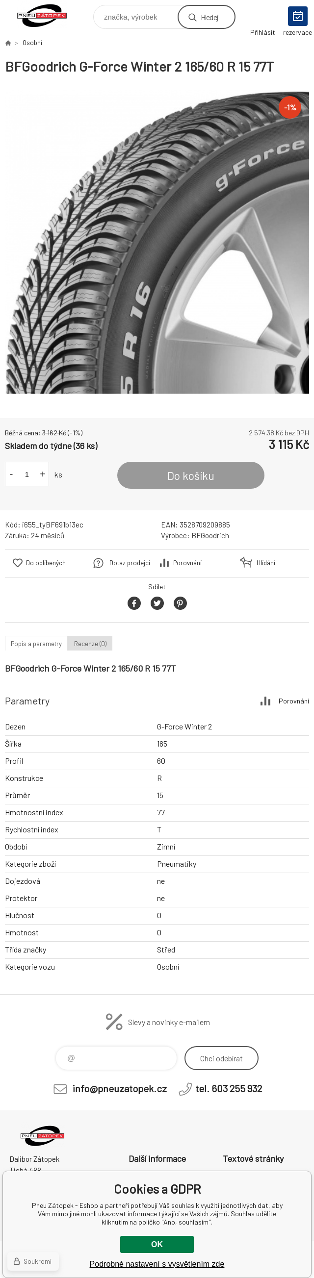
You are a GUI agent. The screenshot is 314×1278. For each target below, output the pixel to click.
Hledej (209, 17)
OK (157, 1244)
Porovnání (187, 563)
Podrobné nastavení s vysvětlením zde (157, 1264)
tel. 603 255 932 (228, 1088)
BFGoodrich (210, 535)
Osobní (32, 43)
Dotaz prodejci (129, 563)
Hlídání (266, 563)
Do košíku (190, 475)
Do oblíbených (46, 563)
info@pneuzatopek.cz (120, 1088)
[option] (157, 242)
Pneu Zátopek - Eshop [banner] (48, 14)
